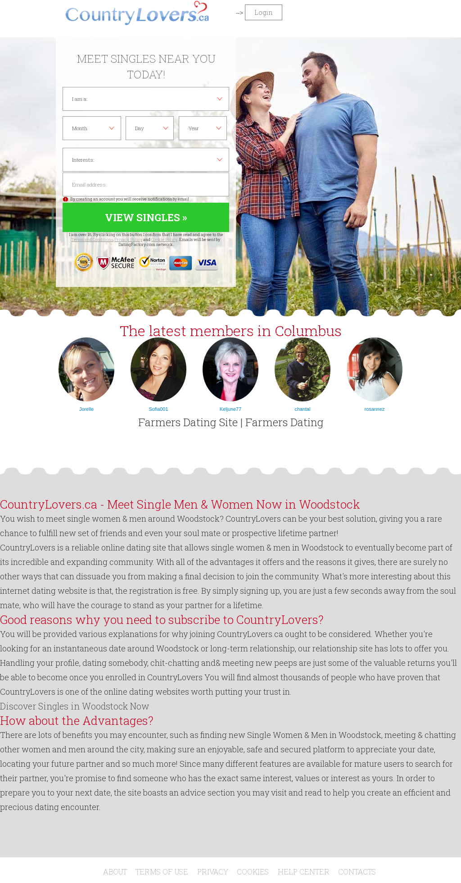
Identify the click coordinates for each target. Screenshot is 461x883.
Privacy (212, 871)
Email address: (146, 184)
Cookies (253, 871)
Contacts (357, 871)
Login (263, 12)
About (115, 871)
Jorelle (86, 409)
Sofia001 (158, 409)
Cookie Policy (164, 239)
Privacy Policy (128, 239)
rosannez (375, 409)
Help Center (304, 871)
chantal (302, 409)
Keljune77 (230, 409)
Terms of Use (162, 871)
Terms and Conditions (92, 239)
